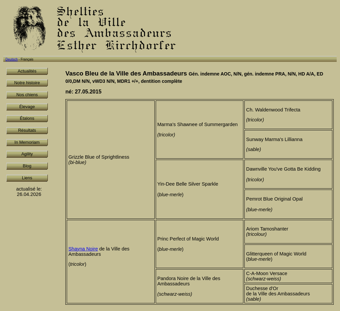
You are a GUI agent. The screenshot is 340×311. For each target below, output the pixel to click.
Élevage (27, 106)
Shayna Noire (83, 248)
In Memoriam (27, 142)
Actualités (27, 71)
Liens (27, 177)
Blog (27, 165)
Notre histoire (27, 82)
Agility (27, 153)
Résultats (27, 130)
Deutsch (12, 59)
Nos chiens (27, 94)
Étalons (27, 118)
